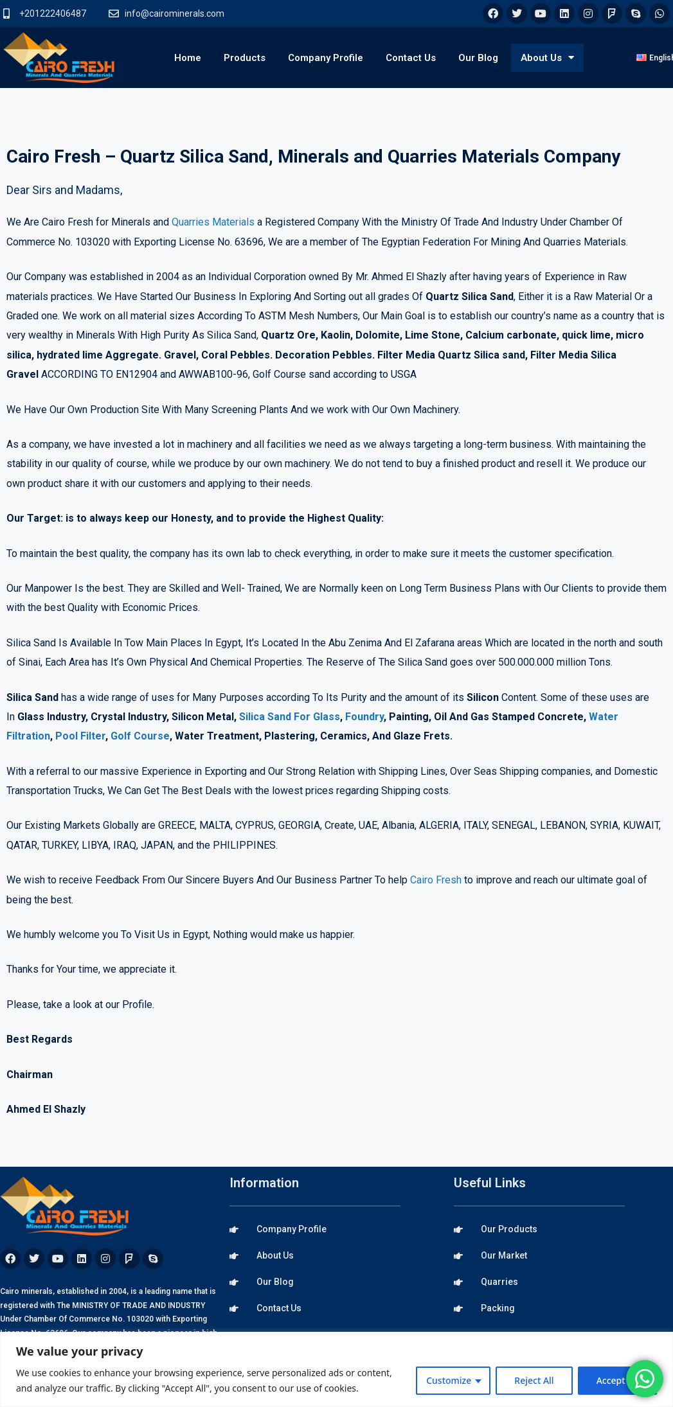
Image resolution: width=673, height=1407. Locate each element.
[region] (336, 1369)
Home (187, 58)
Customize (448, 1380)
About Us (547, 57)
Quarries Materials (213, 222)
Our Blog (478, 58)
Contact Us (411, 58)
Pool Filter (80, 736)
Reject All (533, 1380)
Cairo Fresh (436, 880)
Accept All (617, 1380)
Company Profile (325, 58)
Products (244, 58)
